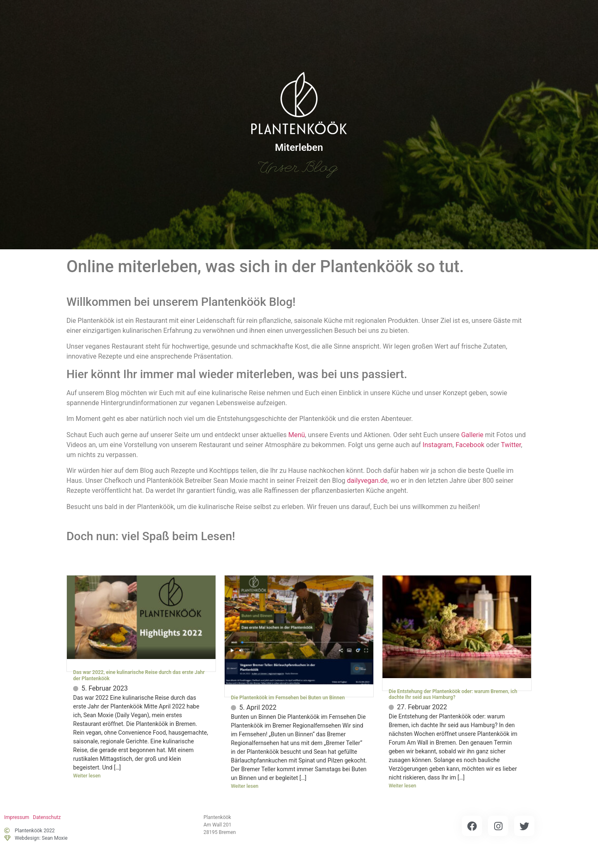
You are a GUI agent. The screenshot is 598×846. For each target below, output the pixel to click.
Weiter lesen (86, 776)
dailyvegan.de (367, 480)
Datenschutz (47, 817)
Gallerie (472, 435)
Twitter (511, 445)
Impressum (16, 817)
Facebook (470, 445)
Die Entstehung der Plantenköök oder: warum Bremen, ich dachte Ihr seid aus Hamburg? (453, 694)
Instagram (438, 445)
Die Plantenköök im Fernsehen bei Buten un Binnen (288, 698)
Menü (296, 435)
